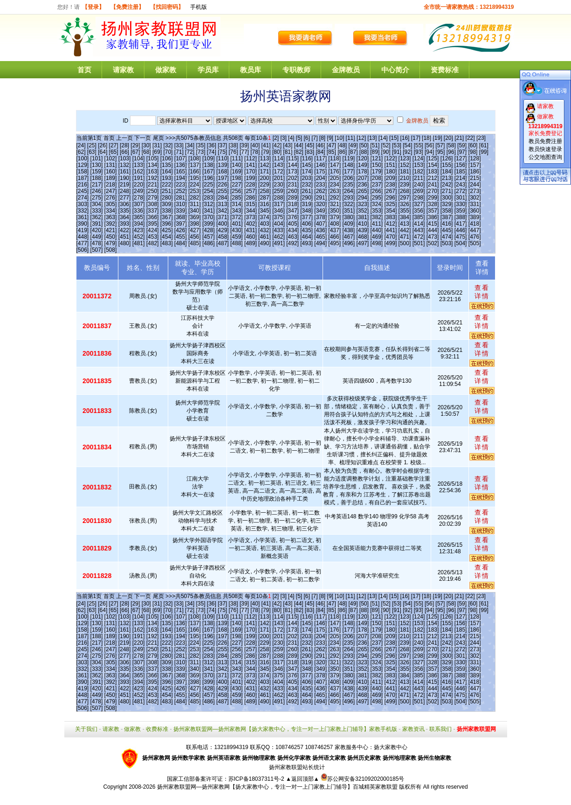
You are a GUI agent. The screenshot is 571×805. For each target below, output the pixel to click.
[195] (194, 178)
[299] (433, 197)
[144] (292, 165)
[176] (334, 171)
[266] (376, 191)
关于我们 (86, 729)
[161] (124, 171)
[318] (292, 204)
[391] (96, 223)
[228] (250, 184)
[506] (82, 250)
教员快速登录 (545, 149)
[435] (306, 230)
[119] (348, 158)
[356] (419, 210)
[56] (429, 145)
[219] (124, 184)
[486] (208, 243)
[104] (138, 158)
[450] (110, 237)
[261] (306, 191)
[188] (96, 178)
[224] (194, 184)
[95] (440, 152)
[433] (278, 230)
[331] (474, 204)
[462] (278, 237)
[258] (264, 191)
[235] (348, 184)
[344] (250, 210)
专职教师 (296, 70)
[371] (222, 217)
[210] (405, 178)
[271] (446, 191)
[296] (391, 197)
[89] (374, 152)
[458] (222, 237)
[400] (222, 223)
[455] (180, 237)
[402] (250, 223)
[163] (152, 171)
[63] (91, 152)
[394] (138, 223)
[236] (362, 184)
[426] (180, 230)
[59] (462, 145)
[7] (314, 138)
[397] (180, 223)
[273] (474, 191)
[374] (264, 217)
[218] (110, 184)
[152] (405, 165)
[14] (383, 138)
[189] (110, 178)
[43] (287, 145)
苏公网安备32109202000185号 (362, 779)
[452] (138, 237)
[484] (180, 243)
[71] (179, 152)
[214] (460, 178)
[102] (110, 158)
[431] (250, 230)
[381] (362, 217)
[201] (278, 178)
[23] (481, 138)
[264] (348, 191)
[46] (320, 145)
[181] (405, 171)
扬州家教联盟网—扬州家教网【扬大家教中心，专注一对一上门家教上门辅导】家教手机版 (285, 729)
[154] (433, 165)
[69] (157, 152)
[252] (180, 191)
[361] (82, 217)
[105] (152, 158)
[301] (460, 197)
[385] (419, 217)
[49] (353, 145)
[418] (474, 223)
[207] (362, 178)
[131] (110, 165)
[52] (386, 145)
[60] (472, 145)
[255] (222, 191)
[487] (222, 243)
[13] (372, 138)
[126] (446, 158)
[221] (152, 184)
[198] (236, 178)
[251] (166, 191)
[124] (419, 158)
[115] (292, 158)
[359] (460, 210)
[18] (426, 138)
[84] (320, 152)
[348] (306, 210)
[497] (362, 243)
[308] (152, 204)
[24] (81, 145)
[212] (433, 178)
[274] (82, 197)
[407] (320, 223)
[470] (391, 237)
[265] (362, 191)
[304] (96, 204)
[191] (138, 178)
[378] (320, 217)
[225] (208, 184)
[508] (110, 250)
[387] (446, 217)
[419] (82, 230)
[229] (264, 184)
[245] (82, 191)
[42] (277, 145)
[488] (236, 243)
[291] (320, 197)
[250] (152, 191)
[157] (474, 165)
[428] (208, 230)
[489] (250, 243)
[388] (460, 217)
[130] (96, 165)
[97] (462, 152)
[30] (146, 145)
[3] (283, 138)
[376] (292, 217)
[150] (376, 165)
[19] (437, 138)
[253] (194, 191)
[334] (110, 210)
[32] (167, 145)
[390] (82, 223)
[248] (124, 191)
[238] (391, 184)
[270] (433, 191)
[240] (419, 184)
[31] (157, 145)
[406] (306, 223)
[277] (124, 197)
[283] (208, 197)
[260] (292, 191)
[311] (194, 204)
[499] (391, 243)
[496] (348, 243)
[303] (82, 204)
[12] (361, 138)
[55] (418, 145)
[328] (433, 204)
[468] (362, 237)
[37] (222, 145)
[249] (138, 191)
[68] (146, 152)
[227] (236, 184)
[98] (472, 152)
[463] (292, 237)
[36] (211, 145)
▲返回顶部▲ (302, 779)
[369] (194, 217)
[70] (167, 152)
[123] (405, 158)
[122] (391, 158)
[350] (334, 210)
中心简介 (395, 70)
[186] (474, 171)
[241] (433, 184)
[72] (189, 152)
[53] (396, 145)
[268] (405, 191)
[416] (446, 223)
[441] (391, 230)
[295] (376, 197)
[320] (320, 204)
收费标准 (157, 729)
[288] (278, 197)
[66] (124, 152)
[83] (309, 152)
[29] (135, 145)
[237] (376, 184)
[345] (264, 210)
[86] (342, 152)
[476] (474, 237)
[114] (278, 158)
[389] (474, 217)
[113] (264, 158)
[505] (474, 243)
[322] (348, 204)
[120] (362, 158)
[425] (166, 230)
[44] (298, 145)
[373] (250, 217)
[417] (460, 223)
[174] (306, 171)
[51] (374, 145)
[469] (376, 237)
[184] (446, 171)
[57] (440, 145)
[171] (264, 171)
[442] (405, 230)
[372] (236, 217)
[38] (233, 145)
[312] (208, 204)
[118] (334, 158)
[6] (306, 138)
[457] (208, 237)
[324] (376, 204)
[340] (194, 210)
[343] (236, 210)
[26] (102, 145)
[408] (334, 223)
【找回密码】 (167, 7)
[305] (110, 204)
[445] (446, 230)
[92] (407, 152)
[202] (292, 178)
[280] (166, 197)
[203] (306, 178)
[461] (264, 237)
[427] (194, 230)
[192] (152, 178)
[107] (180, 158)
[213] (446, 178)
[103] (124, 158)
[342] (222, 210)
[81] (287, 152)
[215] (474, 178)
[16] (404, 138)
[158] (82, 171)
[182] (419, 171)
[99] (483, 152)
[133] (138, 165)
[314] (236, 204)
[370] (208, 217)
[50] (364, 145)
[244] (474, 184)
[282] (194, 197)
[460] (250, 237)
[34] (189, 145)
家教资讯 (413, 729)
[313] (222, 204)
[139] (222, 165)
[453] (152, 237)
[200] (264, 178)
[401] (236, 223)
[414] (419, 223)
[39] (244, 145)
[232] (306, 184)
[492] (292, 243)
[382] (376, 217)
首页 (84, 70)
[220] (138, 184)
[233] (320, 184)
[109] (208, 158)
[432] (264, 230)
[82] (298, 152)
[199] (250, 178)
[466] (334, 237)
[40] (255, 145)
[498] (376, 243)
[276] (110, 197)
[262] (320, 191)
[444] (433, 230)
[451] (124, 237)
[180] (391, 171)
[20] (448, 138)
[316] (264, 204)
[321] (334, 204)
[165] (180, 171)
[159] (96, 171)
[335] (124, 210)
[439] (362, 230)
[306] (124, 204)
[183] (433, 171)
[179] (376, 171)
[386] (433, 217)
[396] (166, 223)
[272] (460, 191)
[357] (433, 210)
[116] (306, 158)
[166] (194, 171)
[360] (474, 210)
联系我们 (440, 729)
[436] (320, 230)
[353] (376, 210)
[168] (222, 171)
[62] (81, 152)
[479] (110, 243)
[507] (96, 250)
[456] (194, 237)
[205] (334, 178)
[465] (320, 237)
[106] (166, 158)
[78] (255, 152)
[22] (470, 138)
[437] (334, 230)
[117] (320, 158)
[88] (364, 152)
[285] (236, 197)
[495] (334, 243)
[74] (211, 152)
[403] (264, 223)
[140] (236, 165)
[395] (152, 223)
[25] (91, 145)
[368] (180, 217)
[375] (278, 217)
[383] (391, 217)
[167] (208, 171)
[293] (348, 197)
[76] (233, 152)
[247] (110, 191)
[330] (460, 204)
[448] (82, 237)
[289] (292, 197)
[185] (460, 171)
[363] (110, 217)
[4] (291, 138)
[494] (320, 243)
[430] (236, 230)
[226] (222, 184)
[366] (152, 217)
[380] (348, 217)
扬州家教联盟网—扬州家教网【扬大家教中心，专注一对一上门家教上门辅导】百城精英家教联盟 (277, 787)
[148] (348, 165)
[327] (419, 204)
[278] (138, 197)
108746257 (319, 747)
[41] (266, 145)
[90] (386, 152)
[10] (339, 138)
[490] (264, 243)
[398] (194, 223)
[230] (278, 184)
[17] (415, 138)
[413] (405, 223)
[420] (96, 230)
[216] (82, 184)
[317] (278, 204)
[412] (391, 223)
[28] (124, 145)
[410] (362, 223)
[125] (433, 158)
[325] (391, 204)
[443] (419, 230)
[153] (419, 165)
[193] (166, 178)
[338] (166, 210)
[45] (309, 145)
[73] (200, 152)
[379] (334, 217)
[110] (222, 158)
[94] (429, 152)
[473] (433, 237)
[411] (376, 223)
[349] (320, 210)
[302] (474, 197)
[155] (446, 165)
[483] (166, 243)
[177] (348, 171)
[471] (405, 237)
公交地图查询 (545, 157)
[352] (362, 210)
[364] (124, 217)
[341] (208, 210)
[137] (194, 165)
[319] (306, 204)
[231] (292, 184)
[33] (179, 145)
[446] (460, 230)
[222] (166, 184)
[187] (82, 178)
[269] (419, 191)
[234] (334, 184)
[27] (113, 145)
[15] (394, 138)
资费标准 (445, 70)
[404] (278, 223)
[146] (320, 165)
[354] (391, 210)
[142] (264, 165)
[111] (236, 158)
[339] (180, 210)
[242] (446, 184)
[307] (138, 204)
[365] (138, 217)
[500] (405, 243)
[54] (407, 145)
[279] (152, 197)
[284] (222, 197)
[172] (278, 171)
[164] (166, 171)
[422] (124, 230)
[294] (362, 197)
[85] (331, 152)
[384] (405, 217)
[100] (82, 158)
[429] (222, 230)
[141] (250, 165)
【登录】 (93, 7)
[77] (244, 152)
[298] (419, 197)
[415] (433, 223)
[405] (292, 223)
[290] (306, 197)
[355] (405, 210)
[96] (451, 152)
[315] (250, 204)
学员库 (208, 70)
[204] (320, 178)
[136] (180, 165)
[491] (278, 243)
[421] (110, 230)
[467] (348, 237)
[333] (96, 210)
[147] (334, 165)
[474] (446, 237)
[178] (362, 171)
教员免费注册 (545, 141)
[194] (180, 178)
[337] (152, 210)
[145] (306, 165)
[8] (322, 138)
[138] (208, 165)
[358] (446, 210)
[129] (82, 165)
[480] (124, 243)
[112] (250, 158)
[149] (362, 165)
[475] (460, 237)
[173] (292, 171)
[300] (446, 197)
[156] (460, 165)
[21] (459, 138)
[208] (376, 178)
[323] (362, 204)
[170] (250, 171)
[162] (138, 171)
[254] (208, 191)
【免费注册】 (127, 7)
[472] (419, 237)
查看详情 (482, 292)
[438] (348, 230)
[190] (124, 178)
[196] (208, 178)
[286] (250, 197)
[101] (96, 158)
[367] (166, 217)
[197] (222, 178)
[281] (180, 197)
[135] (166, 165)
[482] (152, 243)
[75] (222, 152)
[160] (110, 171)
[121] (376, 158)
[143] (278, 165)
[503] (446, 243)
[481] (138, 243)
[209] (391, 178)
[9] (330, 138)
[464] (306, 237)
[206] (348, 178)
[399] (208, 223)
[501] (419, 243)
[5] (299, 138)
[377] (306, 217)
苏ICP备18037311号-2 (257, 779)
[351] (348, 210)
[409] (348, 223)
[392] (110, 223)
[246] (96, 191)
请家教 (123, 70)
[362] (96, 217)
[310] (180, 204)
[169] (236, 171)
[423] (138, 230)
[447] (474, 230)
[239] (405, 184)
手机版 (198, 7)
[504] (460, 243)
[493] (306, 243)
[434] (292, 230)
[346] (278, 210)
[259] (278, 191)
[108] (194, 158)
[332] (82, 210)
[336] (138, 210)
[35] (200, 145)
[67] (135, 152)
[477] (82, 243)
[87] (353, 152)
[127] (460, 158)
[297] (405, 197)
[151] (391, 165)
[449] (96, 237)
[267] (391, 191)
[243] (460, 184)
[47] (331, 145)
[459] (236, 237)
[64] (102, 152)
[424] (152, 230)
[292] (334, 197)
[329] (446, 204)
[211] (419, 178)
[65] (113, 152)
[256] (236, 191)
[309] (166, 204)
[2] (276, 138)
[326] (405, 204)
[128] (474, 158)
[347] (292, 210)
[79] (266, 152)
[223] (180, 184)
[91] (396, 152)
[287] (264, 197)
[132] (124, 165)
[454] (166, 237)
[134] (152, 165)
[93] (418, 152)
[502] (433, 243)
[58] (451, 145)
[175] (320, 171)
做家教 (165, 70)
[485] (194, 243)
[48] (342, 145)
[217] (96, 184)
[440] (376, 230)
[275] (96, 197)
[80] (277, 152)
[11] (350, 138)
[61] (483, 145)
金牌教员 (346, 70)
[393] (124, 223)
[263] (334, 191)
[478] (96, 243)
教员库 (250, 70)
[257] (250, 191)
